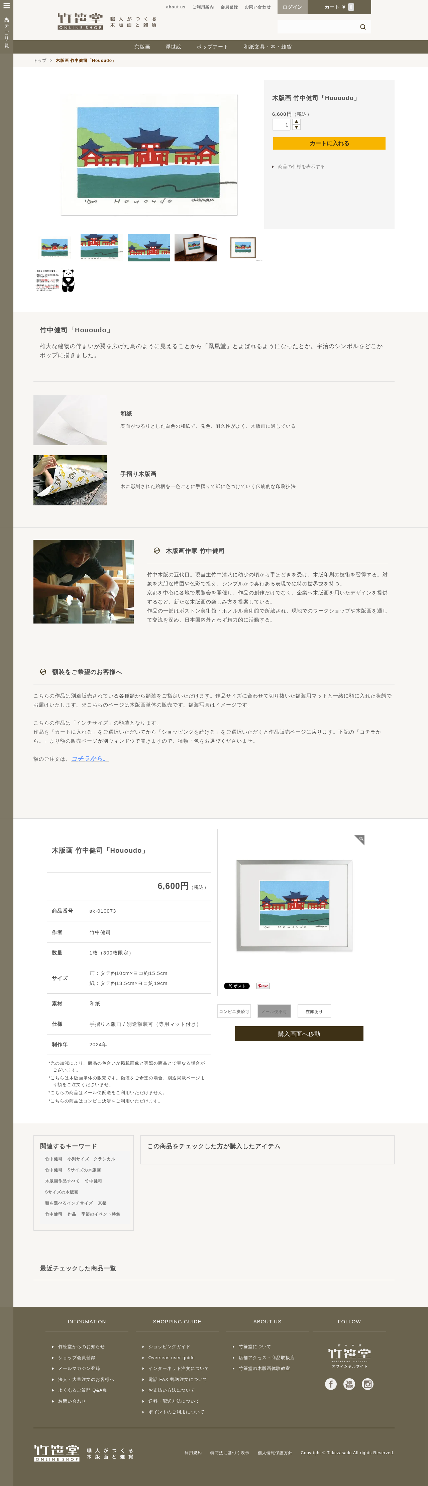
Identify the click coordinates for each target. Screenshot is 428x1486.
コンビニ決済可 (234, 1011)
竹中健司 (54, 1159)
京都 (102, 1203)
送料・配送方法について (174, 1401)
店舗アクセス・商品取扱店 (267, 1357)
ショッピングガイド (169, 1346)
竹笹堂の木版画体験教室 (264, 1368)
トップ (39, 60)
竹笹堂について (255, 1346)
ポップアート (213, 47)
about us (176, 7)
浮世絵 (174, 47)
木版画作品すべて (62, 1181)
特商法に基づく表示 (229, 1453)
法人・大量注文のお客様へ (86, 1379)
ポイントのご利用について (176, 1411)
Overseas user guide (171, 1357)
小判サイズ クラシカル (91, 1159)
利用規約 (193, 1453)
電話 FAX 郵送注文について (178, 1379)
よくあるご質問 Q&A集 (82, 1390)
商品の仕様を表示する (301, 166)
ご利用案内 (203, 7)
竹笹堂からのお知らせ (81, 1346)
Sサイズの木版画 (84, 1170)
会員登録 (229, 7)
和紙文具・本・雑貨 (268, 47)
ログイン (293, 7)
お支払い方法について (171, 1390)
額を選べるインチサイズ (69, 1203)
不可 (274, 1011)
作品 (72, 1214)
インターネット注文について (178, 1368)
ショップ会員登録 (77, 1357)
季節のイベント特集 (100, 1214)
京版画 (142, 47)
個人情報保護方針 (275, 1453)
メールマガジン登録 (79, 1368)
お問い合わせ (258, 7)
